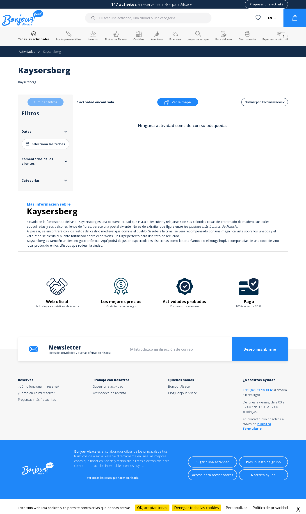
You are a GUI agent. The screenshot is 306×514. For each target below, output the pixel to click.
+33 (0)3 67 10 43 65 (258, 390)
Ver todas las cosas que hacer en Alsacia (113, 478)
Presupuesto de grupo (263, 462)
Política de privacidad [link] (270, 507)
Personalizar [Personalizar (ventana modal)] (236, 507)
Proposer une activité (266, 4)
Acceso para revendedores (212, 475)
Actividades (27, 51)
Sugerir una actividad (108, 386)
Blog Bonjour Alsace (182, 393)
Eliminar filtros (45, 102)
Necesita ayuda (263, 475)
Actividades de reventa (109, 393)
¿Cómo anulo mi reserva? (36, 393)
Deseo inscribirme (260, 349)
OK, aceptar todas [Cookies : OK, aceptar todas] (152, 507)
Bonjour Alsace (179, 386)
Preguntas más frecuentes (37, 399)
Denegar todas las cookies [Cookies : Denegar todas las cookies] (196, 507)
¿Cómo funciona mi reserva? (38, 386)
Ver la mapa (177, 102)
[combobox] (148, 18)
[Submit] (94, 18)
